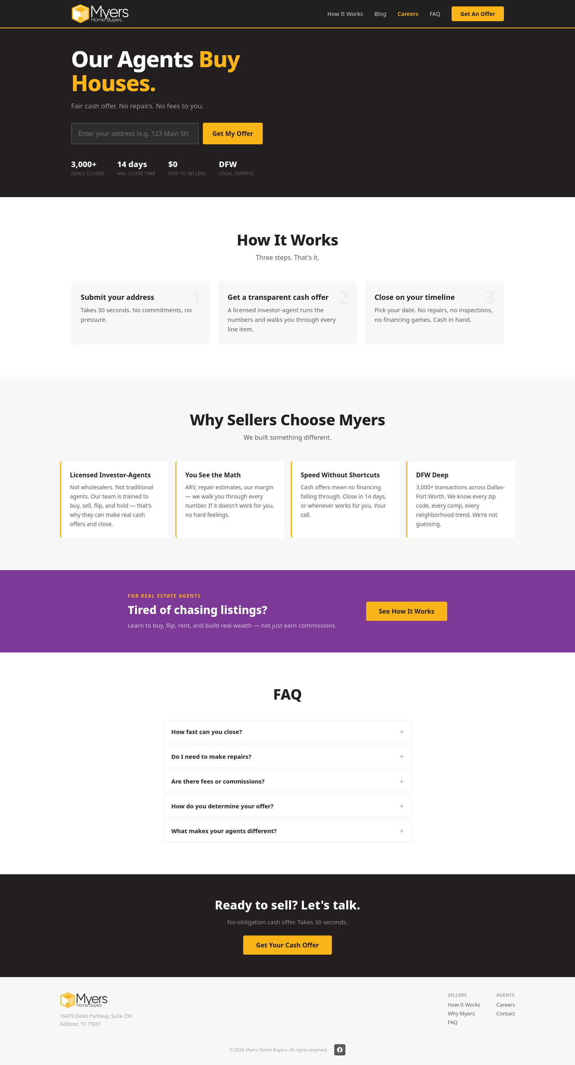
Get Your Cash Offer (287, 945)
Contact (505, 1013)
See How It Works (406, 611)
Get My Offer (232, 133)
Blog (380, 14)
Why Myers (461, 1013)
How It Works (345, 14)
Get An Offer (477, 14)
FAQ (435, 14)
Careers (408, 14)
